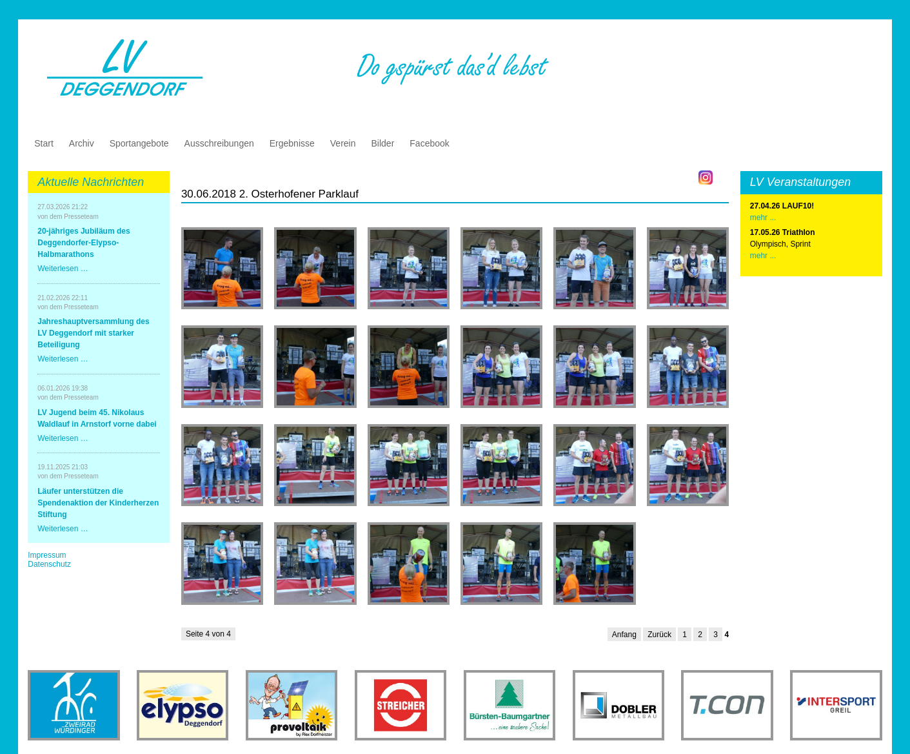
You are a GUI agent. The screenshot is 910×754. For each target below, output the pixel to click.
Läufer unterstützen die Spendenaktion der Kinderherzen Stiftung (98, 503)
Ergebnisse (292, 143)
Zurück (659, 634)
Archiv (81, 143)
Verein (343, 143)
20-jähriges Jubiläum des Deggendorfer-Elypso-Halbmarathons (83, 243)
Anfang (624, 634)
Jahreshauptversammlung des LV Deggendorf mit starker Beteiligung (93, 333)
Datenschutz (49, 564)
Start (44, 143)
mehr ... (763, 255)
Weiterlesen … (62, 268)
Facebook (429, 143)
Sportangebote (139, 143)
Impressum (47, 555)
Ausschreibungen (219, 143)
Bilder (383, 143)
